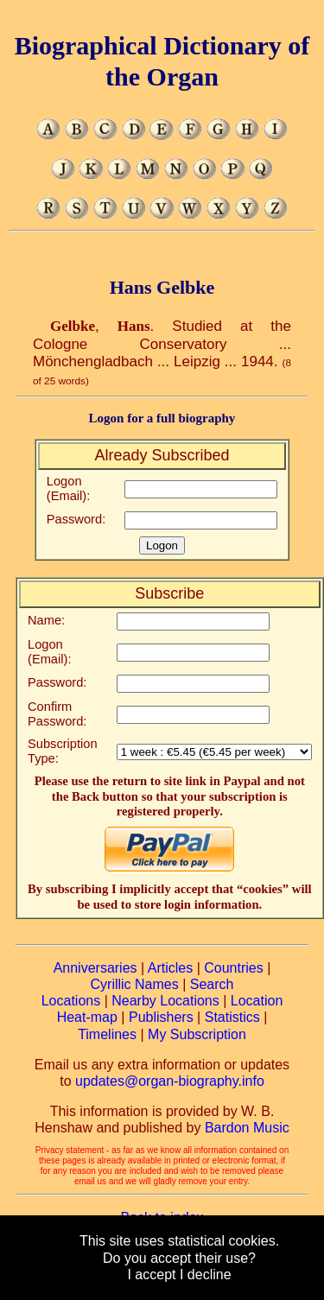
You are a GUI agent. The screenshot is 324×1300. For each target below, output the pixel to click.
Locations (71, 1000)
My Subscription (197, 1034)
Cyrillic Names (135, 984)
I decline (206, 1274)
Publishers (161, 1017)
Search (212, 984)
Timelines (107, 1034)
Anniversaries (95, 968)
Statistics (232, 1017)
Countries (233, 968)
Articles (170, 968)
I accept (151, 1274)
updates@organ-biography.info (169, 1081)
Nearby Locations (165, 1000)
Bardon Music (247, 1127)
